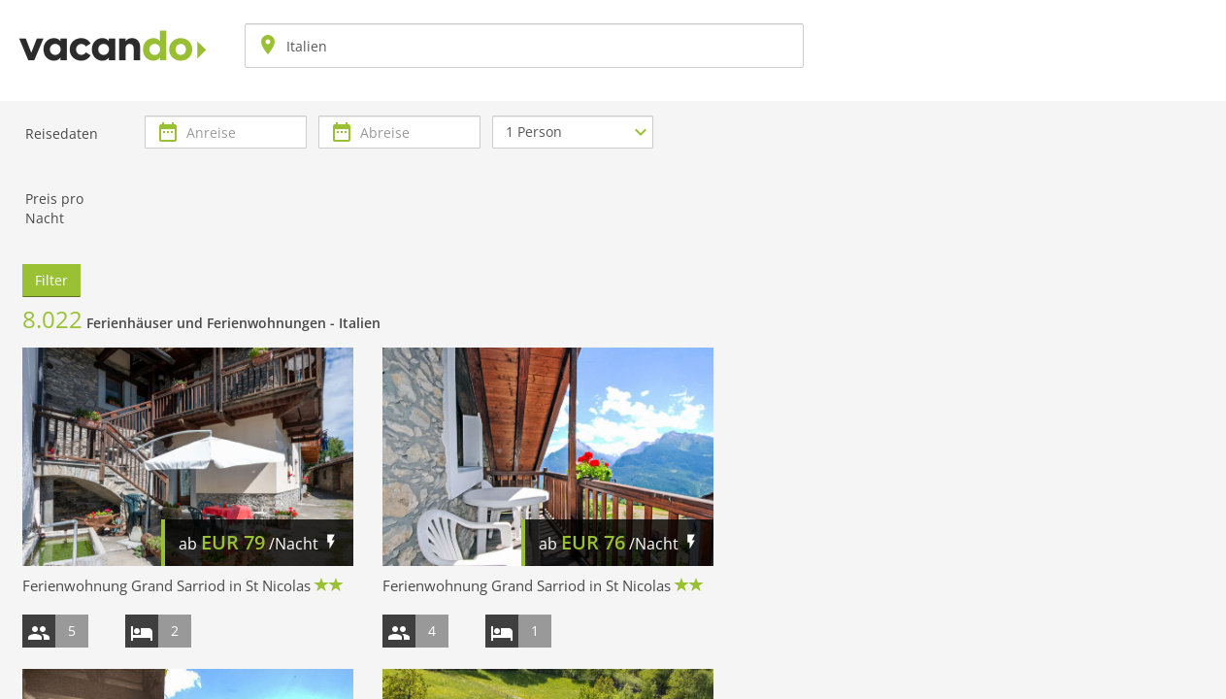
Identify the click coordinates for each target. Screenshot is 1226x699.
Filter (51, 280)
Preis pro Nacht (54, 208)
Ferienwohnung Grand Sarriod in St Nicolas (166, 585)
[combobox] (524, 45)
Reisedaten (61, 133)
